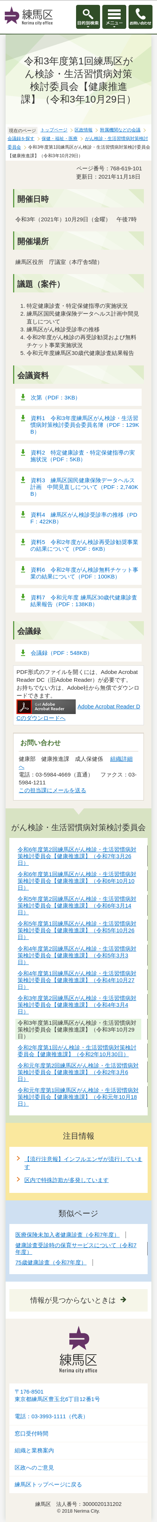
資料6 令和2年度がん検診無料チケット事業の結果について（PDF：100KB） (84, 573)
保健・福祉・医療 (60, 138)
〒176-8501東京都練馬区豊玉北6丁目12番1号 (57, 1396)
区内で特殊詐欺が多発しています (66, 1180)
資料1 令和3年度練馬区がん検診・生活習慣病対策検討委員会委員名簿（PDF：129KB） (84, 425)
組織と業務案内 (34, 1450)
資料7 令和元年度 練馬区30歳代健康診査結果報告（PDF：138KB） (83, 600)
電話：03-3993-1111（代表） (51, 1416)
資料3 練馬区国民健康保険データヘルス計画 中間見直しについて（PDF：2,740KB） (84, 487)
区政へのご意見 (34, 1468)
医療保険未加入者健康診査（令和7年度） (67, 1234)
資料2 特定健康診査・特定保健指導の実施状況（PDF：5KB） (82, 455)
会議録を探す (20, 138)
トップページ (53, 130)
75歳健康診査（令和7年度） (51, 1262)
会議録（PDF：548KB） (62, 653)
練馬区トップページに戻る (48, 1485)
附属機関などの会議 (120, 130)
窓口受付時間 (31, 1434)
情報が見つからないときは (73, 1300)
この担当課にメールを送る (52, 790)
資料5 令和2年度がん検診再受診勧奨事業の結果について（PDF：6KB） (84, 545)
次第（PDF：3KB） (56, 397)
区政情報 (84, 130)
